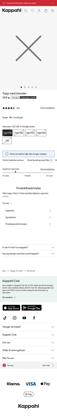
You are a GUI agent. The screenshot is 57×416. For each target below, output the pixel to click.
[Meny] (52, 10)
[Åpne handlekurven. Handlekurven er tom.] (45, 10)
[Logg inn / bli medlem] (39, 10)
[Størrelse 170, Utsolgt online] (7, 140)
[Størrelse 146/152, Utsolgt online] (30, 133)
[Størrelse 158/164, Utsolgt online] (41, 133)
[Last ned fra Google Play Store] (32, 308)
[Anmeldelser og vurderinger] (28, 108)
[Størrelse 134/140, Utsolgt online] (19, 133)
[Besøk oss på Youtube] (24, 318)
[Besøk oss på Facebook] (34, 318)
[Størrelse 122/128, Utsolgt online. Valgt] (7, 133)
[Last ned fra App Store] (11, 308)
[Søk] (25, 10)
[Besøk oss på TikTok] (4, 318)
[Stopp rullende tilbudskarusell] (51, 160)
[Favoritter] (32, 10)
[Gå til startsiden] (11, 10)
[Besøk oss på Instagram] (14, 318)
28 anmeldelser (47, 169)
